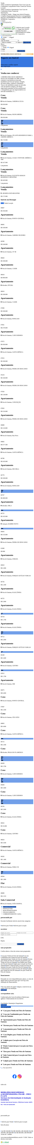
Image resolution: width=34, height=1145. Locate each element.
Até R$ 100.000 (6, 1131)
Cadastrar (20, 944)
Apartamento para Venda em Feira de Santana (14, 958)
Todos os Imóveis (6, 4)
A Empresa (4, 14)
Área (20, 4)
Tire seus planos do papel (8, 987)
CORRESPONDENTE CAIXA (12, 914)
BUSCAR (27, 42)
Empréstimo (19, 1003)
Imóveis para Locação (23, 27)
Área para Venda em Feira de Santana (16, 967)
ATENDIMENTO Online (13, 17)
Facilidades (4, 1003)
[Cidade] (9, 42)
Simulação (11, 1003)
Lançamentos (12, 6)
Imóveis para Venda (7, 925)
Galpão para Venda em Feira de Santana (16, 969)
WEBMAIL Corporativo (8, 19)
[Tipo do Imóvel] (10, 40)
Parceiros (18, 16)
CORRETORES (26, 17)
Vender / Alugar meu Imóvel (15, 14)
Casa (23, 4)
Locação (10, 203)
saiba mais (4, 990)
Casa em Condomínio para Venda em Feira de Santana (15, 956)
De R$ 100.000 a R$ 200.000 (19, 1131)
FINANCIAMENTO (9, 912)
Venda (6, 203)
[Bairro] (20, 42)
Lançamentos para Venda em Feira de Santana (15, 961)
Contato (3, 21)
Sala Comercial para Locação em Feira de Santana (16, 967)
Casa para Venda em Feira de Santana (12, 956)
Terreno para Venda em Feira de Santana (16, 959)
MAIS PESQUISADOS (10, 910)
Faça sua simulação (10, 988)
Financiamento (11, 16)
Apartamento (15, 4)
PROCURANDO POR (9, 907)
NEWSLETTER (8, 908)
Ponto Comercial (21, 6)
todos (2, 203)
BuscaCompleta (3, 44)
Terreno (29, 6)
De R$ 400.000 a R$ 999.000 (22, 1132)
